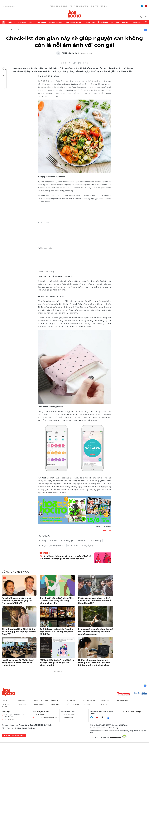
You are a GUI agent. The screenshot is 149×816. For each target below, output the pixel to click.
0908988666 (68, 717)
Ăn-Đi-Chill (90, 22)
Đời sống (11, 22)
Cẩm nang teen (11, 30)
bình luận (84, 63)
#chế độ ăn (72, 545)
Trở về (4, 88)
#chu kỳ (42, 540)
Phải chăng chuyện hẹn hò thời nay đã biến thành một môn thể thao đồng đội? (94, 600)
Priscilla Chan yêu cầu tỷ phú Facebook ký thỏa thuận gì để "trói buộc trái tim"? (17, 600)
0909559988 (39, 715)
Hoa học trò (8, 691)
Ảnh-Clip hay (103, 22)
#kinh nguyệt (67, 540)
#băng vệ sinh (57, 545)
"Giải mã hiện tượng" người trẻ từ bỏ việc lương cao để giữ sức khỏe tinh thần (57, 662)
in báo (79, 63)
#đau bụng (96, 540)
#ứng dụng (87, 545)
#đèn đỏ (54, 540)
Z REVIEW (115, 22)
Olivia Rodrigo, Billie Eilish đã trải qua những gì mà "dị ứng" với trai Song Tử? (19, 631)
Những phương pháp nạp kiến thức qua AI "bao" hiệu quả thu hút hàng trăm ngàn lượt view (94, 662)
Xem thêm (145, 22)
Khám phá (22, 22)
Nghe (4, 69)
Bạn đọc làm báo (13, 735)
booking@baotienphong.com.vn (47, 717)
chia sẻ (64, 63)
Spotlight (125, 22)
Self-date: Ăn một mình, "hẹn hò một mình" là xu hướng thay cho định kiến (56, 631)
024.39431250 (9, 719)
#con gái (43, 545)
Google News (145, 30)
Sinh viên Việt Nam (99, 6)
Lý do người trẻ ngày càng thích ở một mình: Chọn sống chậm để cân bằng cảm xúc (95, 631)
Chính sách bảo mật (132, 712)
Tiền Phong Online (58, 6)
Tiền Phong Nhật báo (79, 6)
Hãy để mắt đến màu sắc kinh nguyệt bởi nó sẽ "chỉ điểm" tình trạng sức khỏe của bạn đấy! (65, 557)
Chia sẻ (4, 75)
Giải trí (31, 22)
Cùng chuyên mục (15, 571)
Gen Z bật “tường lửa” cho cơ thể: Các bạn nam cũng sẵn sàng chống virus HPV (57, 600)
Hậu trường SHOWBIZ (75, 22)
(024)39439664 (69, 715)
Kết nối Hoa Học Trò (74, 704)
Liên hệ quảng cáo (40, 712)
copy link (74, 63)
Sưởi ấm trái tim (89, 700)
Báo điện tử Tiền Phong (74, 14)
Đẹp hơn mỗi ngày (56, 22)
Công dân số (39, 704)
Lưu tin (4, 81)
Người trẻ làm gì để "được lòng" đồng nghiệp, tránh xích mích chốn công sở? (18, 662)
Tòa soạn (6, 712)
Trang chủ (3, 22)
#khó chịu (82, 540)
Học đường (41, 22)
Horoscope (136, 22)
